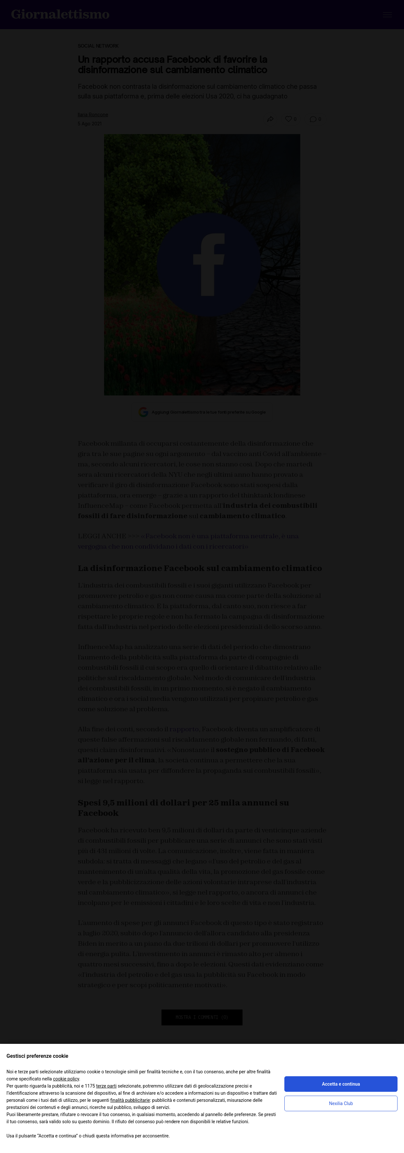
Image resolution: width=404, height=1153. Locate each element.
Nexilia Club (341, 1103)
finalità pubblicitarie (130, 1100)
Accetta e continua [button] (341, 1084)
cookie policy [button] (66, 1078)
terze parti (106, 1086)
